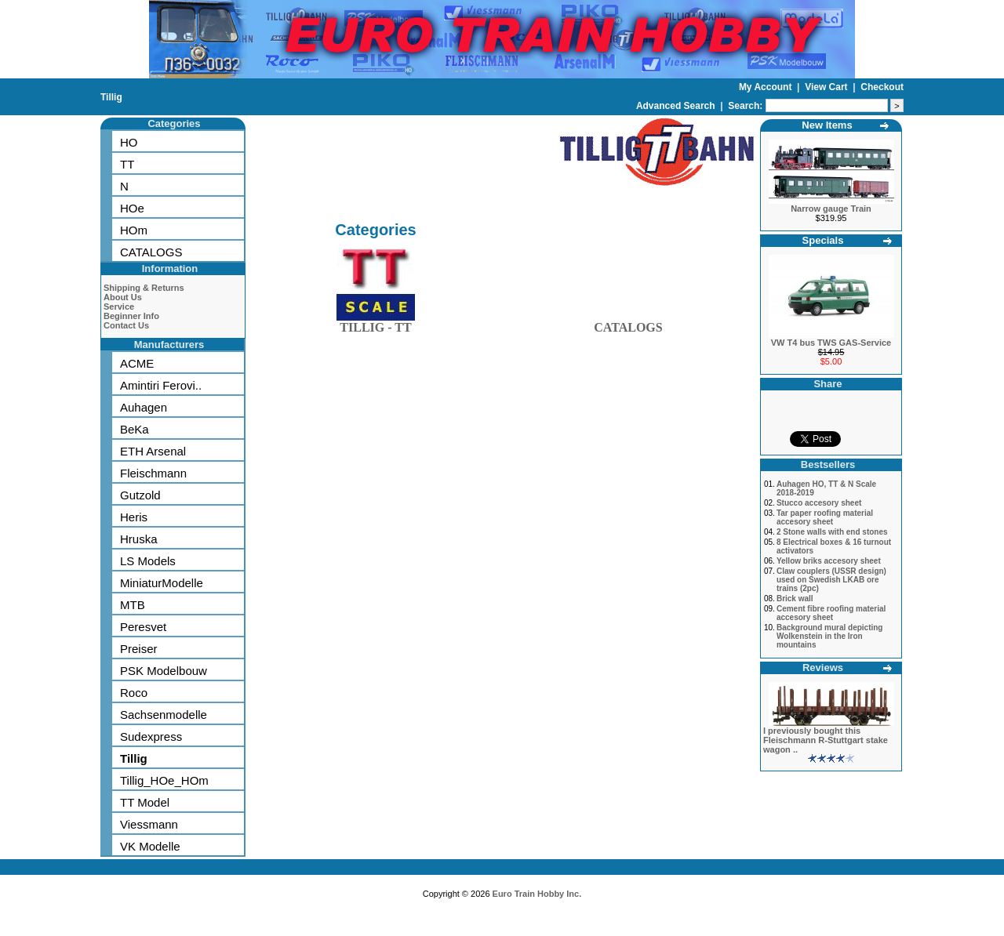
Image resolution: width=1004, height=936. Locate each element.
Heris (133, 517)
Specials (823, 240)
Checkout (882, 87)
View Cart (827, 87)
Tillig (111, 97)
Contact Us (126, 325)
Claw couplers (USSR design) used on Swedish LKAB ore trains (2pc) (831, 580)
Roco (133, 692)
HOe (132, 208)
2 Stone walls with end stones (832, 532)
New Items (827, 125)
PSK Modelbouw (163, 670)
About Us (123, 297)
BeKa (134, 429)
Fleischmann (153, 473)
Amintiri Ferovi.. (161, 385)
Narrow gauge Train (831, 208)
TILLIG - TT (375, 324)
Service (119, 306)
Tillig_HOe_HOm (164, 780)
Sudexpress (151, 736)
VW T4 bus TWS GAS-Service (831, 342)
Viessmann (149, 824)
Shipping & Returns (144, 287)
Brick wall (795, 598)
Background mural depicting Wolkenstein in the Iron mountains (830, 636)
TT (127, 164)
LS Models (148, 561)
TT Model (144, 802)
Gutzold (140, 495)
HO (129, 142)
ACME (137, 363)
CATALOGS (151, 252)
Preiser (139, 648)
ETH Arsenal (153, 451)
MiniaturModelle (161, 583)
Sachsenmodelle (163, 714)
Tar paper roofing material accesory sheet (825, 517)
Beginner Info (131, 316)
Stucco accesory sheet (819, 503)
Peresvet (143, 626)
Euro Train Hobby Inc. (537, 893)
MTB (132, 604)
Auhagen (143, 407)
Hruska (139, 539)
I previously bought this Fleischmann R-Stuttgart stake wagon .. (825, 740)
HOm (133, 230)
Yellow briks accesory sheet (829, 561)
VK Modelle (150, 846)
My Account (767, 87)
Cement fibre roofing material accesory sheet (831, 613)
